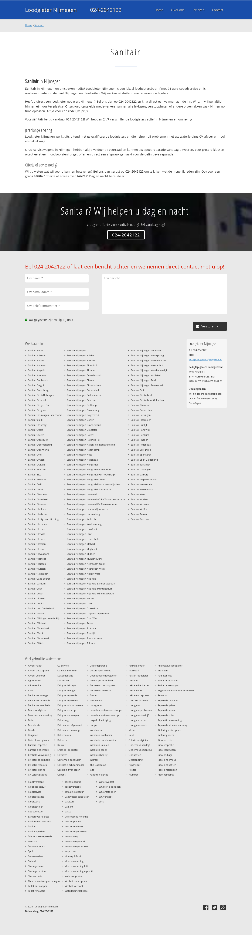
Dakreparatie (64, 735)
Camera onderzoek (38, 749)
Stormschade (35, 876)
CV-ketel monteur (67, 670)
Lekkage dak (135, 690)
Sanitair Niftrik (36, 643)
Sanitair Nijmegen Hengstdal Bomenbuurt (89, 469)
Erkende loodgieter (67, 749)
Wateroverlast (106, 781)
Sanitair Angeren (37, 365)
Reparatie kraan (166, 710)
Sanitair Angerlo (36, 370)
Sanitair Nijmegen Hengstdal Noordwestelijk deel (93, 484)
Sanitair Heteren (37, 543)
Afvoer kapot (35, 665)
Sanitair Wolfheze (140, 509)
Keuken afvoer (136, 665)
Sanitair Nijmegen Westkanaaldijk (149, 370)
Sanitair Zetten (139, 514)
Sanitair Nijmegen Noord (80, 598)
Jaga (92, 769)
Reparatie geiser (166, 705)
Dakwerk (62, 740)
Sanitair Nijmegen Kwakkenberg (84, 524)
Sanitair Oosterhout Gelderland (148, 400)
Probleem (163, 670)
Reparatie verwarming (170, 720)
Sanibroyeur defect (38, 816)
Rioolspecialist (36, 796)
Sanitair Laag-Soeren (39, 578)
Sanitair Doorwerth (38, 449)
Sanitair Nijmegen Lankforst (82, 529)
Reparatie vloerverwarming (172, 725)
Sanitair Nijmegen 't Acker (81, 355)
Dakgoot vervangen (68, 715)
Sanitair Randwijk (140, 429)
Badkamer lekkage (38, 695)
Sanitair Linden (36, 598)
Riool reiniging (166, 774)
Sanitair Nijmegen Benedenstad (84, 375)
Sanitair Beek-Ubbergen (41, 395)
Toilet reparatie (73, 781)
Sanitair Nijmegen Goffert (80, 419)
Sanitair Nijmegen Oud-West (82, 618)
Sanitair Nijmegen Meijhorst (82, 549)
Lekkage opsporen (139, 695)
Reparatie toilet (166, 715)
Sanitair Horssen (37, 563)
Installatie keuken (99, 744)
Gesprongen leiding (100, 670)
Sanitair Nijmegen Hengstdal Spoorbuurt (89, 489)
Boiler (31, 720)
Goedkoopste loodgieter (103, 675)
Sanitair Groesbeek (38, 499)
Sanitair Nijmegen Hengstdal (82, 464)
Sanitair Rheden (139, 439)
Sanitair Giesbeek (37, 494)
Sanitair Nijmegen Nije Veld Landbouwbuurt (91, 583)
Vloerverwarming (74, 861)
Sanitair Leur (35, 588)
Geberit (61, 774)
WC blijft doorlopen (110, 786)
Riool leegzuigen (167, 749)
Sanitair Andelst (36, 360)
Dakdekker (63, 680)
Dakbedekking (65, 675)
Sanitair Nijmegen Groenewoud (84, 424)
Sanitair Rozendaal (141, 444)
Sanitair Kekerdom (38, 573)
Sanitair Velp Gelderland (144, 479)
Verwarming (71, 836)
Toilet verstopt (73, 786)
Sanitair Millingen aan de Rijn (44, 618)
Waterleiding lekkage (76, 890)
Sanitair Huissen (37, 568)
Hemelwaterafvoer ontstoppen (106, 710)
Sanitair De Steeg (37, 424)
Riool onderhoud (167, 759)
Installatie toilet (98, 749)
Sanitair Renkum (140, 434)
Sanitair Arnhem (37, 375)
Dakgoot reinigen (66, 690)
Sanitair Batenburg (38, 390)
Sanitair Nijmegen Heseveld (82, 494)
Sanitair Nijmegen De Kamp (82, 405)
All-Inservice (34, 685)
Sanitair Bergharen (38, 410)
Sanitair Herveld (36, 533)
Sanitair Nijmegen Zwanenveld (147, 385)
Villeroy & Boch (73, 856)
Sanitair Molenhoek (39, 628)
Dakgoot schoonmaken (70, 705)
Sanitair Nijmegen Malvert (81, 543)
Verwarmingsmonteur (77, 846)
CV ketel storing (36, 769)
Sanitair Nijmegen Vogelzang (146, 350)
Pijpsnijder (134, 764)
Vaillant (69, 806)
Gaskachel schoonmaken (71, 764)
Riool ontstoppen (167, 769)
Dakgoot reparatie (67, 695)
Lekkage (133, 680)
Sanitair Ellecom (36, 469)
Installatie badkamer (101, 735)
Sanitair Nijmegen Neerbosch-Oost (86, 563)
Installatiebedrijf (99, 754)
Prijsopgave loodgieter (170, 665)
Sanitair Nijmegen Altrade (81, 370)
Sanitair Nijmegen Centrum (81, 400)
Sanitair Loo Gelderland (41, 608)
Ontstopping (136, 759)
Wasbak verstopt (74, 885)
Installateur (96, 730)
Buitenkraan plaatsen (39, 740)
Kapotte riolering (99, 774)
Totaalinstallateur (74, 791)
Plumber (133, 774)
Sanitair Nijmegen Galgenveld (83, 414)
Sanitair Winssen (140, 504)
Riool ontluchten (167, 764)
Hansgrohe (96, 705)
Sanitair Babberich (38, 380)
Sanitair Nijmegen (76, 350)
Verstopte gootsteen (76, 831)
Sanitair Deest (35, 429)
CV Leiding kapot (37, 774)
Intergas (94, 759)
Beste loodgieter (37, 710)
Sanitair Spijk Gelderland (144, 459)
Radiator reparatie (167, 680)
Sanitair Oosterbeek (142, 395)
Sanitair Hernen (36, 529)
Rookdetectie (35, 811)
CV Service (63, 665)
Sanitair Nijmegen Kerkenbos (82, 519)
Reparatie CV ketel (168, 700)
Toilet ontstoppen (38, 885)
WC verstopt (105, 796)
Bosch (31, 730)
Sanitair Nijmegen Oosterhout (83, 608)
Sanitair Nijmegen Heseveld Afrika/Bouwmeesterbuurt (96, 499)
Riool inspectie (166, 744)
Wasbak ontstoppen (76, 881)
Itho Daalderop (98, 764)
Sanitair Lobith (36, 603)
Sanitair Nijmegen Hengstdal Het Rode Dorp (91, 474)
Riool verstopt (36, 781)
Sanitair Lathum (36, 583)
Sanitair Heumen (37, 549)
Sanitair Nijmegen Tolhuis (81, 643)
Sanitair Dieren (36, 434)
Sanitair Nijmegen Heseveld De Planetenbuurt (92, 504)
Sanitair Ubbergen (141, 469)
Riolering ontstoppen (169, 730)
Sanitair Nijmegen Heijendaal (82, 459)
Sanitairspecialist (37, 831)
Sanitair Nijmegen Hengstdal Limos (86, 479)
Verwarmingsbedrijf (75, 841)
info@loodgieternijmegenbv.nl (205, 359)
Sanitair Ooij (137, 390)
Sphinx (32, 851)
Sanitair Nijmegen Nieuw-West (83, 573)
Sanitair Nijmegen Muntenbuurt (84, 558)
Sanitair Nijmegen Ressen (80, 623)
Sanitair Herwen (36, 539)
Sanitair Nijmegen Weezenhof (147, 365)
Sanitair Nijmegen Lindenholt (83, 539)
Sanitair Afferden (37, 355)
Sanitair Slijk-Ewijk (141, 449)
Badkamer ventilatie (39, 705)
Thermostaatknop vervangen (44, 881)
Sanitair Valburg (139, 474)
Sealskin (32, 841)
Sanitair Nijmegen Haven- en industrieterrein (91, 444)
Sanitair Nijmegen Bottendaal (83, 390)
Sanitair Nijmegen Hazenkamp (83, 449)
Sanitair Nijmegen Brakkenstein (84, 395)
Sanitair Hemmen (37, 524)
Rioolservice (34, 791)
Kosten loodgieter (138, 675)
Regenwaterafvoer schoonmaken (176, 690)
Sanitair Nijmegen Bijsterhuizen (84, 385)
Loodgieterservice (138, 720)
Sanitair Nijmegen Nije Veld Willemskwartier (91, 593)
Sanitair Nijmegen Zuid (143, 380)
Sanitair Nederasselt (39, 638)
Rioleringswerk (166, 735)
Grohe (93, 695)
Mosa (131, 730)
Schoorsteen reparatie (40, 836)
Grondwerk (96, 700)
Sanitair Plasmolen (141, 419)
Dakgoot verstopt (66, 710)
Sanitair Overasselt (141, 405)
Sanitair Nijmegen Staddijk (81, 633)
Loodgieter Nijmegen (51, 9)
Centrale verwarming (39, 754)
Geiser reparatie (98, 665)
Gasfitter (62, 754)
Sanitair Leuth (35, 593)
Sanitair (39, 25)
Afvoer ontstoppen (38, 670)
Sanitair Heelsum (37, 514)
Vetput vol (70, 851)
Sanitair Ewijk (35, 484)
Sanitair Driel (35, 454)
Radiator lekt (165, 675)
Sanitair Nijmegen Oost (79, 603)
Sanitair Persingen (141, 414)
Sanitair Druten (36, 459)
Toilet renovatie (36, 890)
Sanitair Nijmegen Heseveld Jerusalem (87, 509)
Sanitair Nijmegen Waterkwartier (148, 360)
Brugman (33, 735)
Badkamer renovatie (39, 700)
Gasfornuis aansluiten (69, 759)
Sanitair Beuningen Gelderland (45, 414)
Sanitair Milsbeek (37, 623)
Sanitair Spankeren (141, 454)
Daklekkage (63, 720)
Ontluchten (135, 754)
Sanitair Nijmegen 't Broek (81, 360)
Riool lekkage (165, 754)
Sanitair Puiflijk (139, 424)
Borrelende (34, 725)
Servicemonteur (36, 846)
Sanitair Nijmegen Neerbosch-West (86, 568)
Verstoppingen (73, 821)
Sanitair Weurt (138, 494)
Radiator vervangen (168, 685)
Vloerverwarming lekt (76, 866)
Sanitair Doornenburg (40, 444)
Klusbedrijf (134, 670)
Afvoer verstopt (36, 675)
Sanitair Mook (35, 633)
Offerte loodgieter (138, 740)
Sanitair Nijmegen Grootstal (82, 429)
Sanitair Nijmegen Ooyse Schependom (88, 613)
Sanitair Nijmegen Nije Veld (81, 578)
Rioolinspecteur (36, 786)
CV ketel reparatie (37, 764)
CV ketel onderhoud (39, 759)
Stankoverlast (35, 856)
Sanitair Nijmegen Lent (79, 533)
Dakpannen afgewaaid (69, 725)
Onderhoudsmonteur (140, 749)
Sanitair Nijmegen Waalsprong (147, 355)
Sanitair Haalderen (38, 509)
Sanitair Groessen (37, 504)
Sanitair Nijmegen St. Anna (81, 628)
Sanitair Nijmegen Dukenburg (83, 410)
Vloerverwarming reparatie (79, 871)
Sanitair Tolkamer (140, 464)
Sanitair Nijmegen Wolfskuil (146, 375)
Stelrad (32, 861)
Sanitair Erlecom (37, 479)
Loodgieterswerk (138, 725)
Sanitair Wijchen (140, 499)
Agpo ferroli (34, 680)
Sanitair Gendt (36, 489)
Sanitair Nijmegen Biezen (80, 380)
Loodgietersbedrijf (139, 715)
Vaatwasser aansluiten (77, 796)
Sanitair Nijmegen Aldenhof (82, 365)
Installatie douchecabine (103, 740)
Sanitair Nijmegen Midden (81, 553)
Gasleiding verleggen (68, 769)
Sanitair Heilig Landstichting (43, 519)
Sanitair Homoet (37, 558)
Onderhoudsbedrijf (139, 744)
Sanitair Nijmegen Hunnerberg (83, 514)
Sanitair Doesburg (38, 439)
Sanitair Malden (36, 613)
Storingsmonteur (37, 871)
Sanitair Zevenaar (140, 519)
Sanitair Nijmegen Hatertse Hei (83, 439)
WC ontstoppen (107, 791)
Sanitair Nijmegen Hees (79, 454)
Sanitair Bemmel (37, 400)
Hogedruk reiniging (100, 720)
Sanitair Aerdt (35, 350)
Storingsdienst (36, 866)
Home (28, 25)
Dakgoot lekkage (66, 685)
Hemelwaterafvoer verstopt (105, 715)
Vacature (69, 801)
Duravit (61, 744)
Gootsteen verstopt (100, 690)
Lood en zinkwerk (138, 700)
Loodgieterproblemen (141, 710)
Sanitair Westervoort (142, 489)
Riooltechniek (35, 806)
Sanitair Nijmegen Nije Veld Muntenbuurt (89, 588)
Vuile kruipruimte (74, 876)
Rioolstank (34, 801)
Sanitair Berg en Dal (39, 405)
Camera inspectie (37, 744)
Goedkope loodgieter (101, 680)
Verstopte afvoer (74, 826)
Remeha (162, 695)
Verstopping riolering (76, 816)
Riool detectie (165, 740)
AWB (30, 690)
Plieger (132, 769)
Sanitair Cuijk (35, 419)
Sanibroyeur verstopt (39, 821)
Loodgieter (134, 705)
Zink (101, 801)
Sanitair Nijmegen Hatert (80, 434)
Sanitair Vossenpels (141, 484)
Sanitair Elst (34, 474)
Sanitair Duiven (36, 464)
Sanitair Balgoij (36, 385)
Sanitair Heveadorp (38, 553)
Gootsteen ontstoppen (102, 685)
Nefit (131, 735)
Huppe (93, 725)
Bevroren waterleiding (40, 715)
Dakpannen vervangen (69, 730)
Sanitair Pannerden (141, 410)
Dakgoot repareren (67, 700)
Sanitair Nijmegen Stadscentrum (84, 638)
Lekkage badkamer (139, 685)
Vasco (68, 811)
